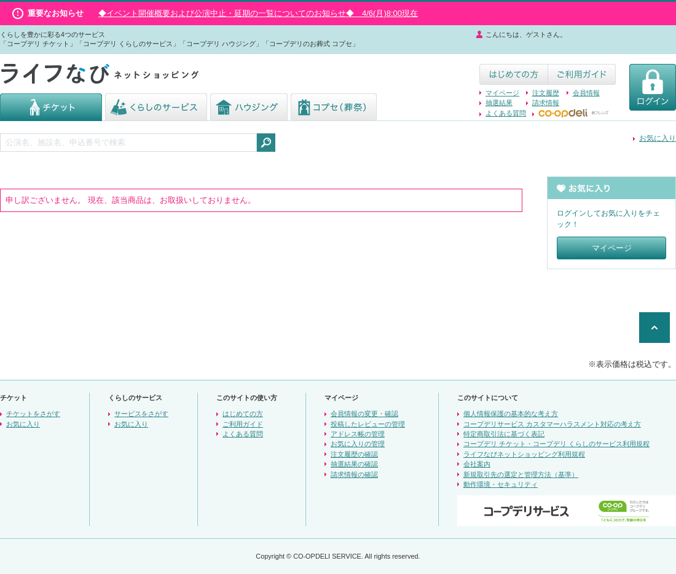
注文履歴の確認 (354, 454)
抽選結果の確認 (354, 464)
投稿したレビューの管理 (368, 424)
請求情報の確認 (354, 474)
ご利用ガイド (242, 424)
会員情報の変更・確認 (364, 413)
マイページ (502, 92)
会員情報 (586, 92)
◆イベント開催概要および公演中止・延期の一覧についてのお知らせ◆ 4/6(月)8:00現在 (258, 13)
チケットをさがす (33, 413)
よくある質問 (505, 113)
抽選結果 (499, 102)
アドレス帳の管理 (358, 434)
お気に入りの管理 (358, 443)
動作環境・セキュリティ (500, 484)
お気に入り (657, 138)
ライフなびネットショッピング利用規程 (524, 454)
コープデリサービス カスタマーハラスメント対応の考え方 (552, 424)
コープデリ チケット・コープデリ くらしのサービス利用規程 (556, 443)
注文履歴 (545, 92)
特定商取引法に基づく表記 (503, 434)
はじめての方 (242, 413)
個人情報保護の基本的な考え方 (510, 413)
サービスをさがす (141, 413)
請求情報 (545, 102)
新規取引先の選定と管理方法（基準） (520, 474)
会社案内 (476, 464)
